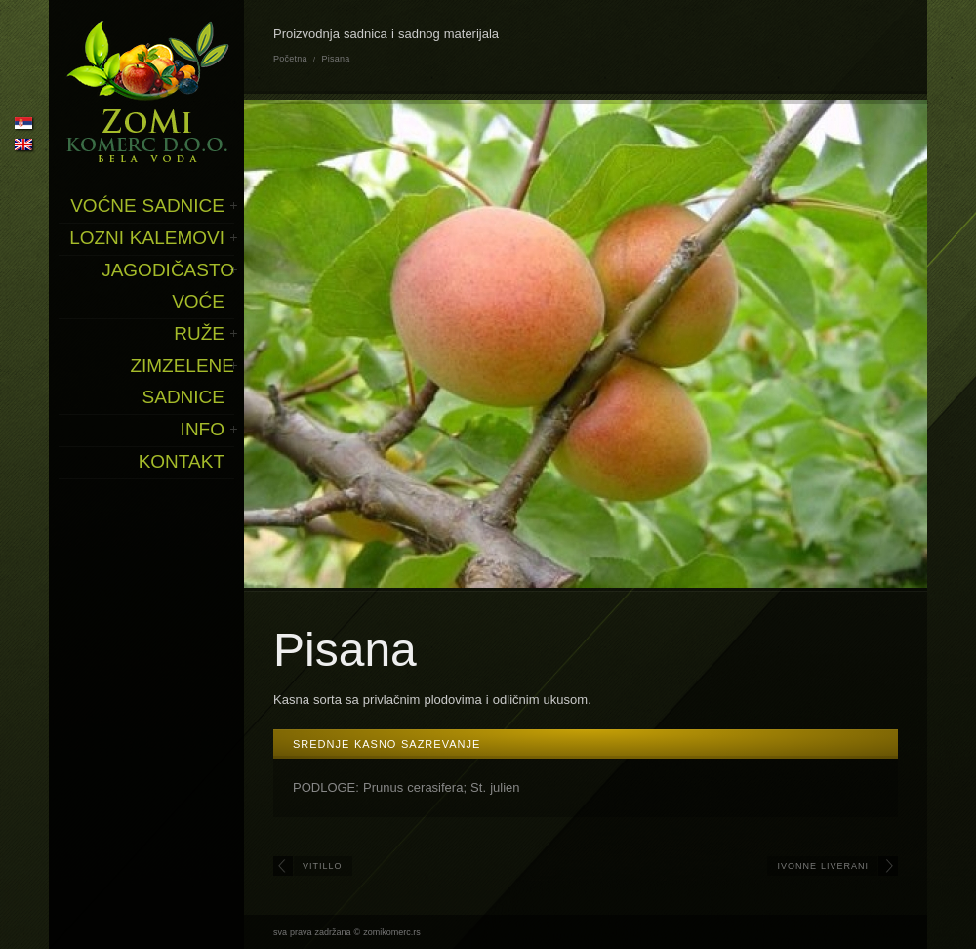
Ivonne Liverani (823, 866)
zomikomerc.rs (392, 932)
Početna (290, 58)
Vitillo (323, 866)
